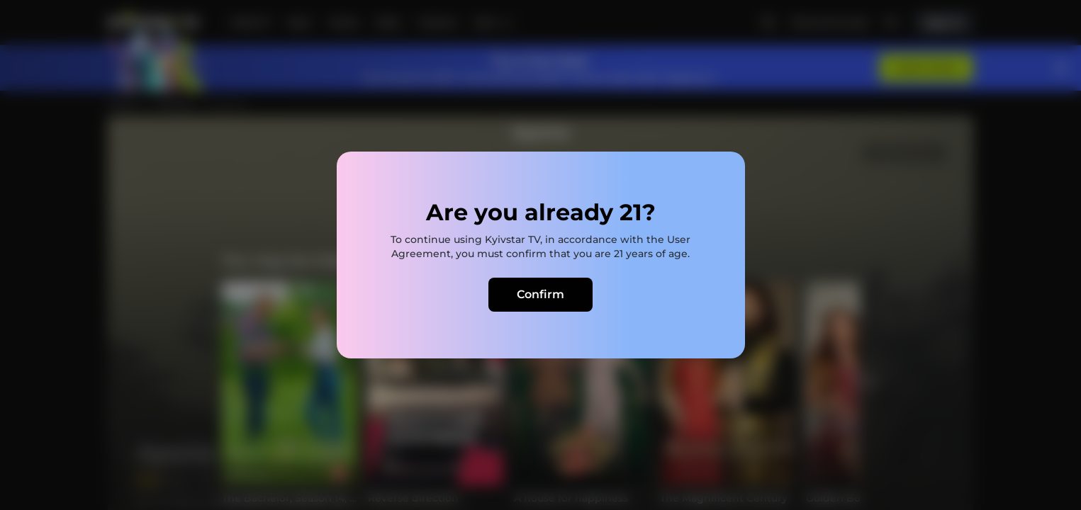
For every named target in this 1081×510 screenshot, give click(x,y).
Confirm (540, 294)
